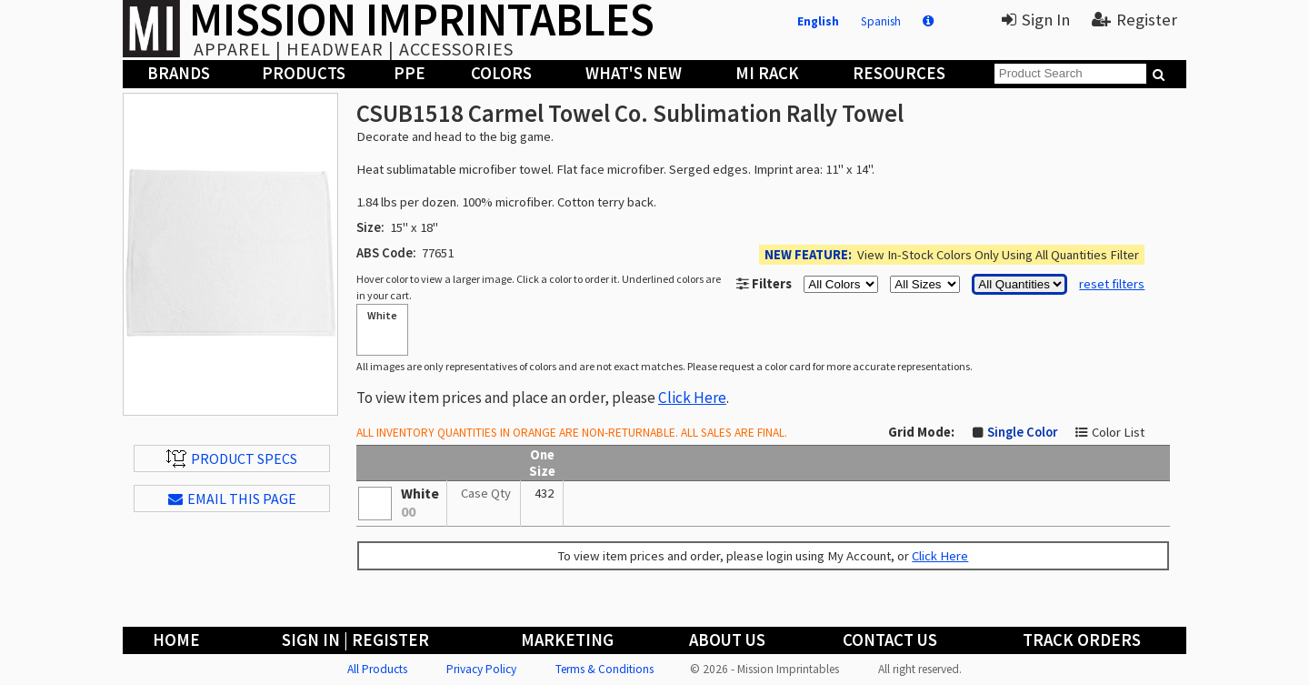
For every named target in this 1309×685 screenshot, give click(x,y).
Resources (899, 73)
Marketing (567, 640)
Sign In (1036, 19)
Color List (1118, 432)
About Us (727, 640)
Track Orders (1082, 640)
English (818, 21)
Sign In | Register (355, 640)
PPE (409, 73)
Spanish (881, 21)
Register (1134, 19)
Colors (501, 73)
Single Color (1022, 432)
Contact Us (890, 640)
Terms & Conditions (604, 669)
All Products (377, 669)
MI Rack (767, 73)
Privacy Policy (481, 669)
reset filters (1111, 284)
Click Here (692, 398)
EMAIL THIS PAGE (232, 498)
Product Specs (231, 458)
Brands (178, 73)
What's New (633, 73)
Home (176, 640)
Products (303, 73)
